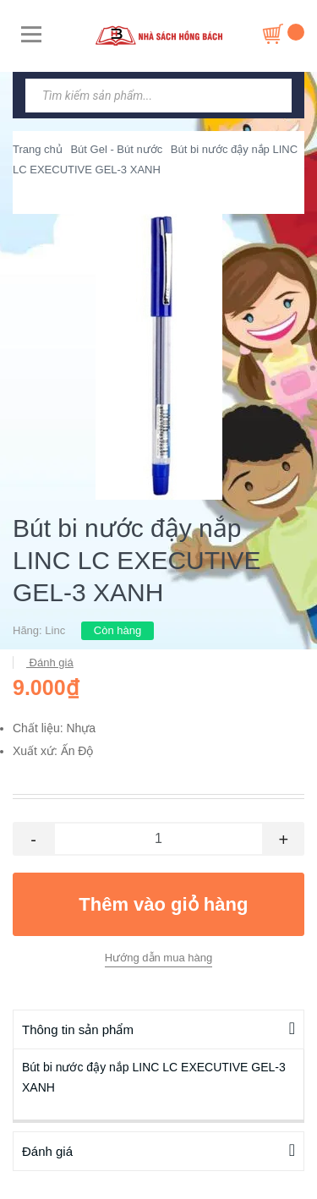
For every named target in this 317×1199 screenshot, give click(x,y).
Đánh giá (50, 662)
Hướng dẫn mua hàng (158, 957)
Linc (55, 630)
